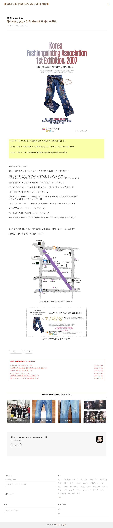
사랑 (66, 487)
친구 (89, 487)
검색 (53, 510)
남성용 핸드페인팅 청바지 (18, 373)
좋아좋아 (97, 487)
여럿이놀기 (62, 494)
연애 (78, 490)
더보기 (59, 497)
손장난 (12, 361)
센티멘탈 (72, 494)
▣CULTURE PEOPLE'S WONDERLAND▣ (26, 4)
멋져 (83, 487)
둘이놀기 (84, 480)
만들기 (105, 487)
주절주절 (67, 480)
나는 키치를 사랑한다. (17, 440)
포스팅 (76, 480)
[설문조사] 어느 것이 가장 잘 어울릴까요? (23, 378)
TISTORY (57, 525)
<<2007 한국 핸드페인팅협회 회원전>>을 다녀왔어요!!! (27, 368)
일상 (101, 483)
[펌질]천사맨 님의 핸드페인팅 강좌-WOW (23, 375)
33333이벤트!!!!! (10, 480)
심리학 (104, 490)
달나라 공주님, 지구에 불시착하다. (16, 484)
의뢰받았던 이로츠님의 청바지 (19, 365)
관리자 (64, 525)
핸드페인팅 (74, 487)
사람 (60, 480)
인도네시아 (87, 490)
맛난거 (86, 483)
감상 (60, 483)
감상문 (72, 490)
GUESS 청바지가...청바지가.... (19, 370)
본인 (60, 490)
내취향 (96, 490)
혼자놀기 (104, 480)
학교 (66, 483)
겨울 (60, 487)
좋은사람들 (94, 480)
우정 (72, 483)
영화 (78, 483)
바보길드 (94, 483)
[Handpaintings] (19, 361)
